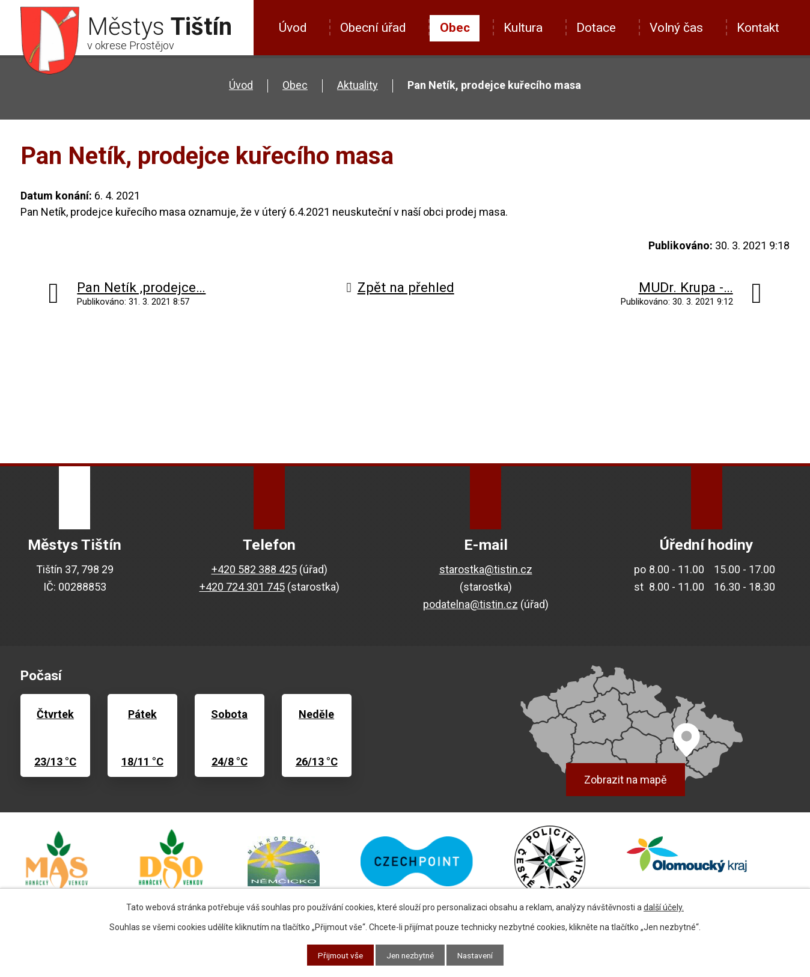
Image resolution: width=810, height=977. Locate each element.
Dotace (596, 27)
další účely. (664, 907)
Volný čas (676, 27)
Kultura (523, 27)
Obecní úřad (373, 27)
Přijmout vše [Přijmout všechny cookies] (337, 955)
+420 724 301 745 (242, 586)
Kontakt (758, 27)
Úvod (292, 27)
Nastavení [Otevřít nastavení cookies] (479, 955)
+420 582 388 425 (254, 569)
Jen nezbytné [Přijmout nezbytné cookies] (410, 955)
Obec (455, 27)
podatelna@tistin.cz (470, 604)
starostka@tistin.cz (485, 569)
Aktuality (357, 85)
